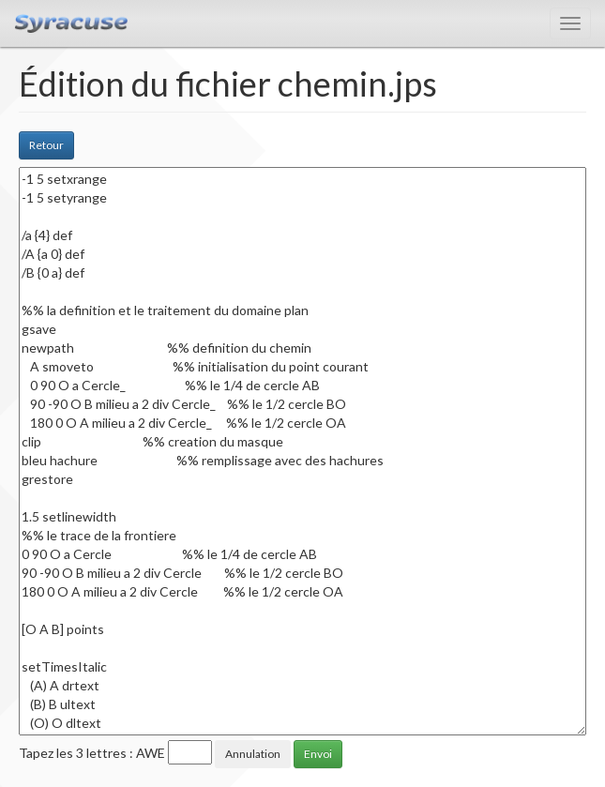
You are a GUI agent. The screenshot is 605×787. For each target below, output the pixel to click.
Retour (46, 145)
